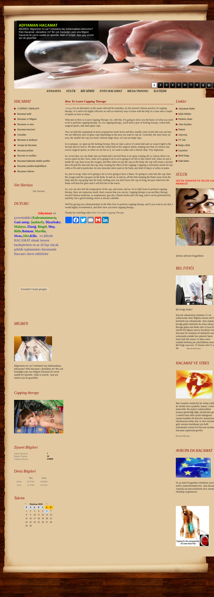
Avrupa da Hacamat (27, 145)
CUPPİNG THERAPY (28, 108)
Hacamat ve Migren (27, 119)
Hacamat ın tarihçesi (27, 139)
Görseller (21, 134)
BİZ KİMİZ (88, 91)
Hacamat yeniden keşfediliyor (32, 166)
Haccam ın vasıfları (26, 155)
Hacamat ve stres (25, 124)
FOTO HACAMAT (111, 91)
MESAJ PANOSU (137, 91)
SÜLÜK (71, 91)
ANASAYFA (54, 91)
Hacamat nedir (24, 113)
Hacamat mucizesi (26, 129)
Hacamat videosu (25, 171)
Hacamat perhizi (25, 150)
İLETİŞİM (160, 91)
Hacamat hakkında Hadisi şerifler (33, 160)
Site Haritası (39, 191)
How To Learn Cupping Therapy (108, 212)
